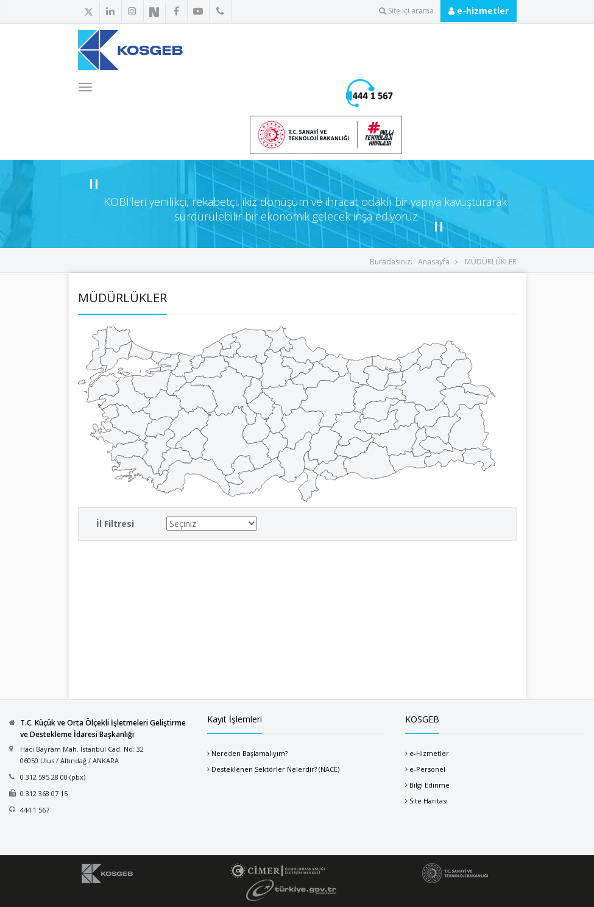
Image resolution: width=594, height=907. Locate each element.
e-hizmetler (478, 10)
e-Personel (427, 769)
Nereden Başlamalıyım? (249, 753)
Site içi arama (406, 10)
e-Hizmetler (429, 753)
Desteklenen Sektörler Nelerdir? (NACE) (275, 769)
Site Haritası (428, 800)
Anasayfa (434, 261)
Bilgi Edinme (429, 784)
